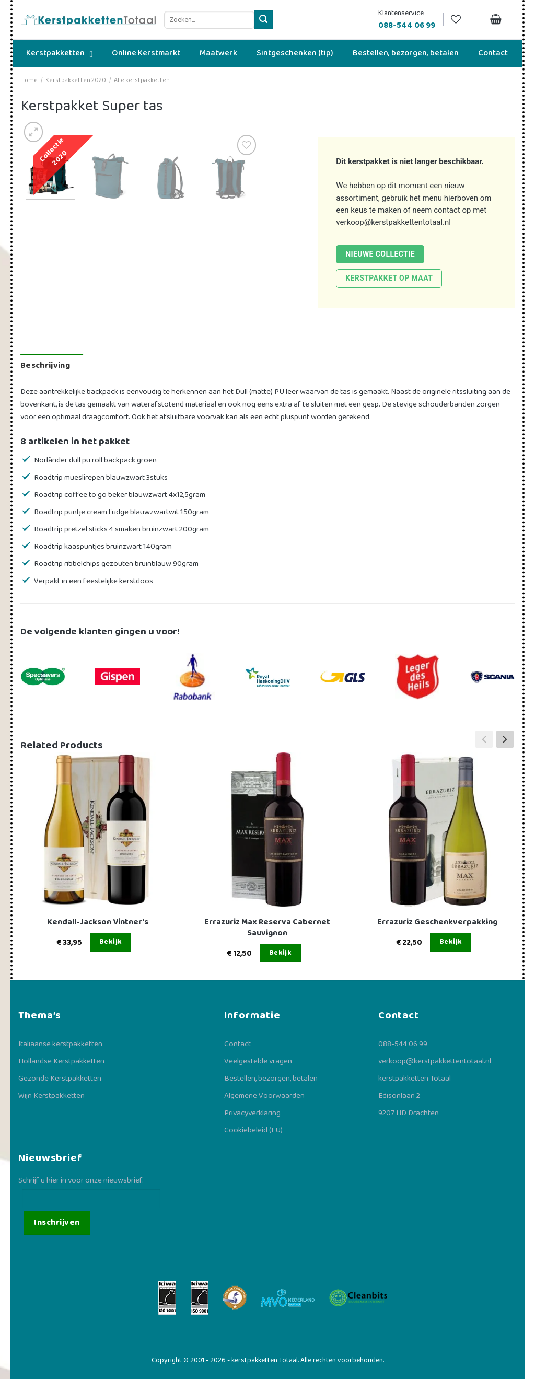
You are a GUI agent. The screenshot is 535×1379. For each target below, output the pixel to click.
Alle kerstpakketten (142, 80)
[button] (505, 739)
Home (29, 80)
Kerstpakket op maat (389, 278)
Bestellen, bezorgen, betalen (271, 1078)
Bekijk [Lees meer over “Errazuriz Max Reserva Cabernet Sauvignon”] (280, 952)
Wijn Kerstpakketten (51, 1096)
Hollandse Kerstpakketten (61, 1061)
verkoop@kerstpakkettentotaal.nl (393, 222)
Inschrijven (56, 1222)
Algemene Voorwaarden (264, 1096)
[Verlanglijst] (462, 19)
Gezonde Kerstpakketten (59, 1078)
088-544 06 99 (402, 1044)
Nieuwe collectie (380, 254)
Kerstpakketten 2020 (75, 80)
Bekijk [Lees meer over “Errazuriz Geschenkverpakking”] (450, 941)
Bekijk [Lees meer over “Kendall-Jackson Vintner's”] (110, 941)
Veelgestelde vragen (258, 1061)
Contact (237, 1044)
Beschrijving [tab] (45, 365)
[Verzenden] (263, 19)
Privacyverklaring (252, 1113)
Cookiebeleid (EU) (253, 1130)
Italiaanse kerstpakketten (60, 1044)
